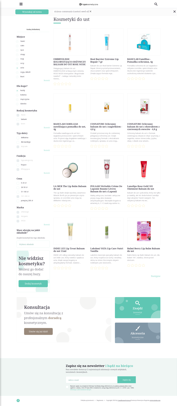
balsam (24, 119)
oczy (22, 63)
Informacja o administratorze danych (80, 390)
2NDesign (25, 212)
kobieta (23, 95)
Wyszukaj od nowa (32, 11)
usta (22, 67)
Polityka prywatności (87, 400)
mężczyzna (24, 99)
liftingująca (25, 169)
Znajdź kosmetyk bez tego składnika (31, 238)
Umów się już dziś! (39, 331)
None (23, 115)
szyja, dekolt (25, 72)
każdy (22, 90)
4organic (24, 216)
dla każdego (26, 142)
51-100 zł (24, 191)
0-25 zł (23, 183)
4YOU (23, 220)
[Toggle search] (157, 4)
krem (23, 123)
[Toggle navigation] (19, 4)
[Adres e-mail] (92, 379)
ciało (22, 45)
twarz (22, 41)
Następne (155, 276)
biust (22, 76)
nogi (22, 59)
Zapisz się (127, 380)
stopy (22, 54)
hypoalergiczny (27, 160)
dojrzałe (24, 146)
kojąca (23, 164)
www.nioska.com (155, 400)
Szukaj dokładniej (33, 29)
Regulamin (100, 400)
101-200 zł (25, 196)
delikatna (24, 137)
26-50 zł (24, 187)
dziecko (23, 103)
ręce (22, 50)
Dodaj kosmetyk (33, 283)
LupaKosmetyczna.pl (124, 400)
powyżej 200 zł (27, 200)
